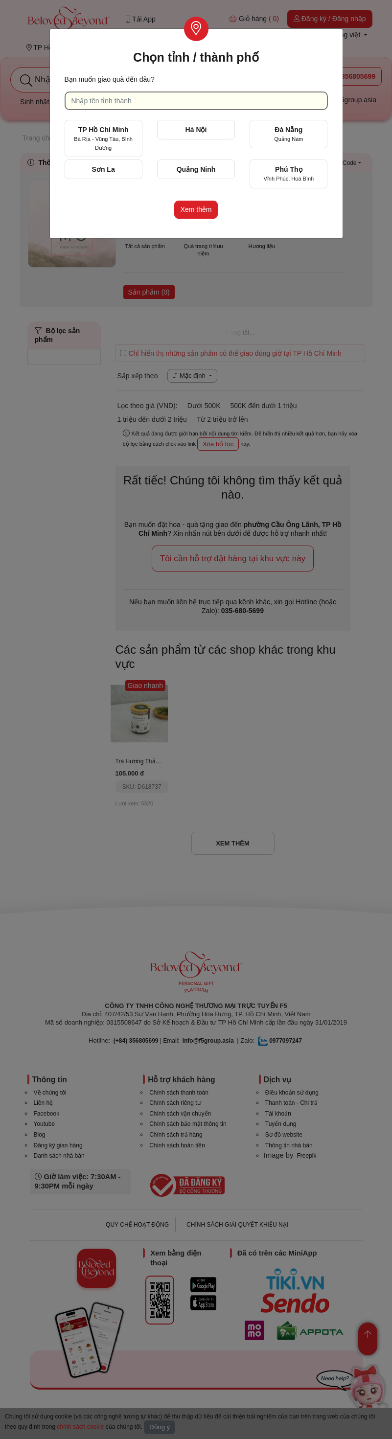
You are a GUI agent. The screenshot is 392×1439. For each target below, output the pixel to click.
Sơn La (103, 169)
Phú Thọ (288, 173)
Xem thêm (196, 209)
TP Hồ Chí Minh (103, 138)
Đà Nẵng (288, 134)
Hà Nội (196, 130)
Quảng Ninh (196, 169)
